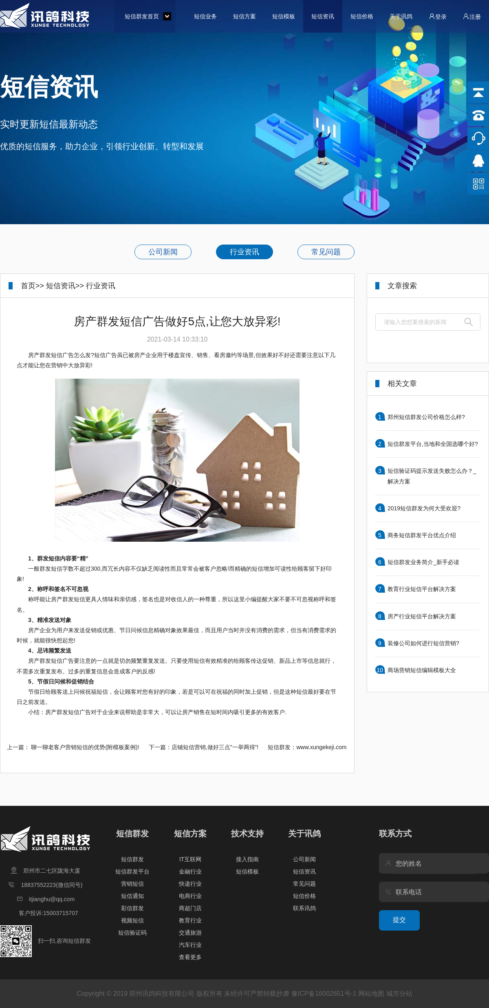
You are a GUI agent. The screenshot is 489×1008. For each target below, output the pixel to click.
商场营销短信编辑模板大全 (422, 670)
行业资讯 (244, 252)
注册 (472, 16)
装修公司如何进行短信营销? (423, 643)
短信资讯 (322, 16)
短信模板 (283, 16)
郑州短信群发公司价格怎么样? (426, 417)
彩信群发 (132, 908)
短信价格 (361, 16)
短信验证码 (132, 932)
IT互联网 (190, 859)
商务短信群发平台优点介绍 (422, 535)
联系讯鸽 (304, 908)
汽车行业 (190, 945)
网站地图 (371, 993)
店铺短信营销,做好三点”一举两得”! (215, 747)
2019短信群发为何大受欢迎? (424, 508)
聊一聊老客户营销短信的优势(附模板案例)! (85, 747)
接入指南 (247, 859)
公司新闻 (163, 252)
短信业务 (205, 16)
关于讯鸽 (401, 16)
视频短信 (132, 920)
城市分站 (399, 993)
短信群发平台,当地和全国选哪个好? (433, 444)
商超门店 (190, 908)
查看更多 (190, 957)
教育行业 (190, 920)
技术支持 (247, 833)
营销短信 (132, 883)
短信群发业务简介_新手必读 (423, 562)
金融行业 (190, 871)
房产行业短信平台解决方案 (422, 616)
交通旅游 (190, 932)
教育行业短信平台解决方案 (422, 589)
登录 (438, 16)
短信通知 (132, 896)
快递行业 (190, 883)
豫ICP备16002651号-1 (324, 993)
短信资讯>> (65, 286)
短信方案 (244, 16)
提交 (399, 919)
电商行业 (190, 896)
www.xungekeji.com (321, 747)
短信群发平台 (132, 871)
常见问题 (326, 252)
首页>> (32, 286)
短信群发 (132, 833)
